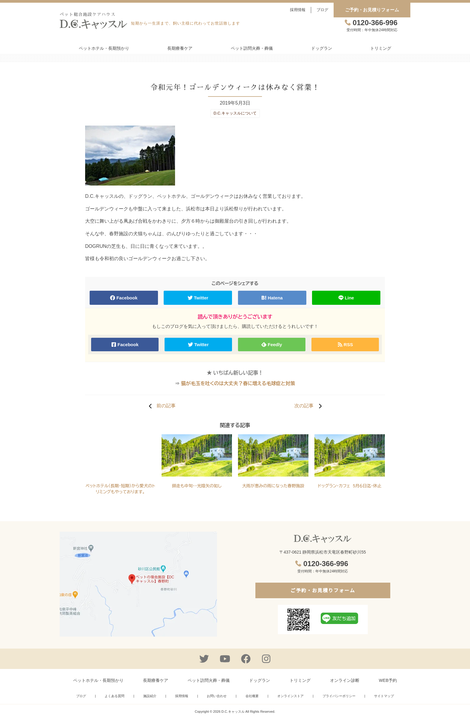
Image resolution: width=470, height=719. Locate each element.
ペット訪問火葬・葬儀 (252, 48)
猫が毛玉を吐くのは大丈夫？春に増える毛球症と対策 (238, 383)
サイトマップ (384, 696)
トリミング (380, 48)
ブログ (322, 9)
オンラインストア (290, 696)
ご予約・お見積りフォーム (372, 9)
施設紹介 (149, 696)
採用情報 (297, 9)
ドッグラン (321, 48)
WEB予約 (388, 680)
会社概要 (252, 696)
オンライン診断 (344, 680)
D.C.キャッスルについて (235, 113)
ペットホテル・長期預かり (104, 48)
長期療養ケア (179, 48)
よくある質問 (114, 696)
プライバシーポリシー (339, 696)
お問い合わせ (217, 696)
